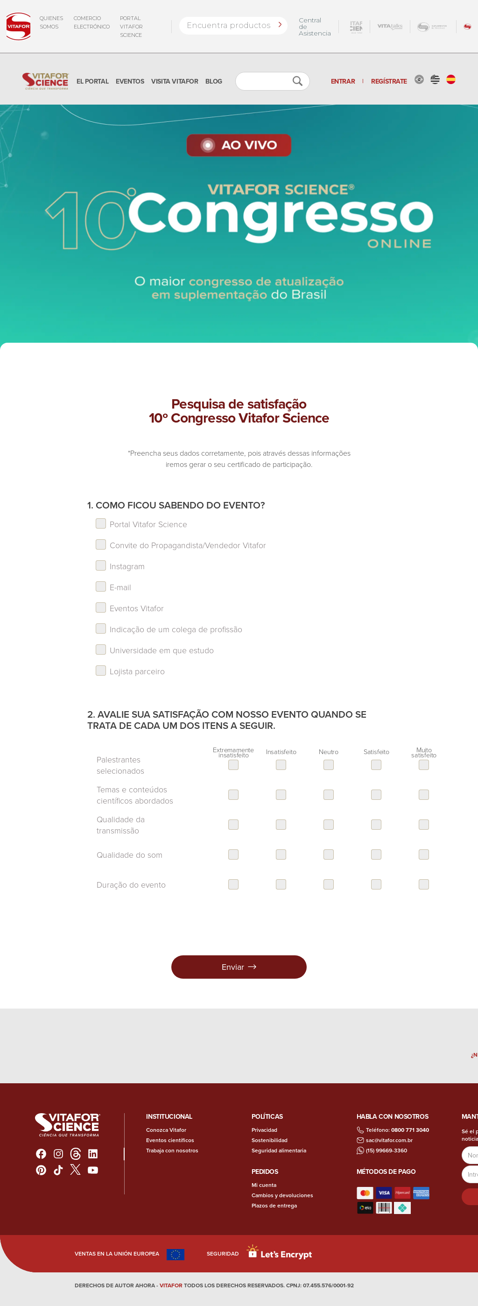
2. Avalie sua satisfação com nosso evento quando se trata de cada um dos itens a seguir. (226, 720)
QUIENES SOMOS (51, 22)
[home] (45, 81)
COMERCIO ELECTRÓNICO (92, 22)
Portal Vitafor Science (131, 26)
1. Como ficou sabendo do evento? (176, 505)
